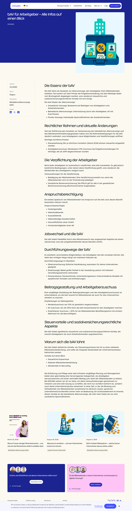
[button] (25, 6)
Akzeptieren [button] (110, 506)
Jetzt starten (115, 6)
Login (106, 6)
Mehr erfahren (96, 485)
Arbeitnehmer (78, 6)
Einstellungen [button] (99, 506)
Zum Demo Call (36, 482)
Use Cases (88, 6)
